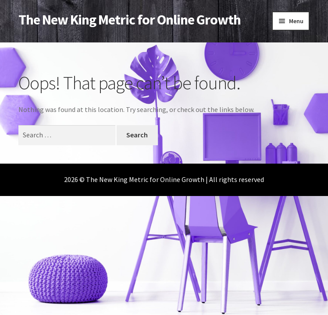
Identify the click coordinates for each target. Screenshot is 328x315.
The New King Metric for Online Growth (129, 19)
